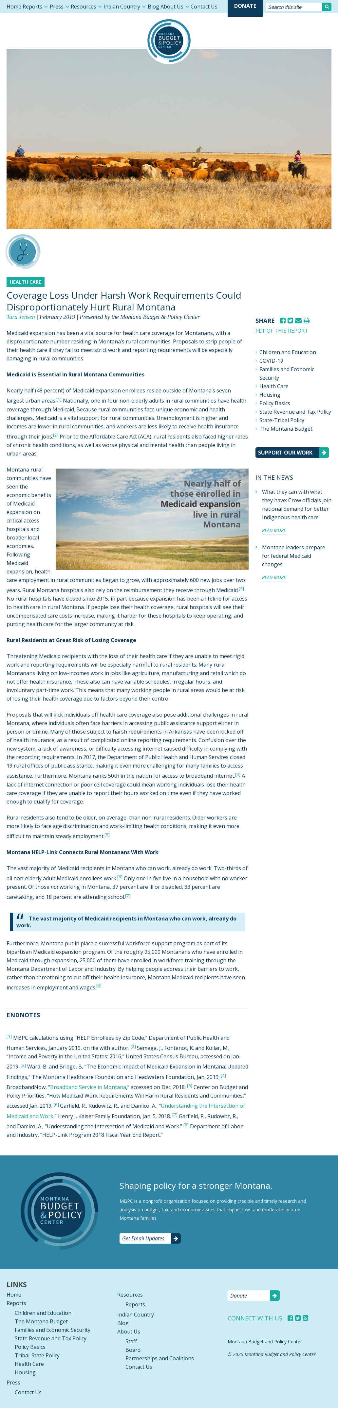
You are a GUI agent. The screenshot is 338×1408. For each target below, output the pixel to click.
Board (133, 1349)
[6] (56, 1104)
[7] (175, 1115)
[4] (237, 774)
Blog (153, 6)
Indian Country (121, 6)
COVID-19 (271, 360)
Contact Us (204, 6)
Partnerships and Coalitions (159, 1358)
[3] (241, 588)
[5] (107, 834)
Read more (274, 530)
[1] (59, 399)
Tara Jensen (21, 317)
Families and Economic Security (286, 373)
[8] (99, 986)
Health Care (274, 386)
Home (14, 6)
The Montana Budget (285, 428)
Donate (245, 5)
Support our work (285, 452)
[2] (55, 435)
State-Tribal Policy (281, 420)
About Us (171, 6)
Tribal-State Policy (37, 1355)
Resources (83, 6)
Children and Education (287, 352)
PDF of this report (281, 330)
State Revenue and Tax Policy (295, 411)
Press (57, 6)
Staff (131, 1341)
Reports (32, 6)
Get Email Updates (143, 1238)
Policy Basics (274, 403)
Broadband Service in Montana (88, 1087)
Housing (269, 394)
